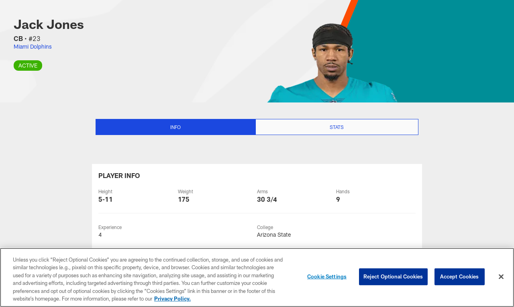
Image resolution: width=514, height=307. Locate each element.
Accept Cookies (459, 276)
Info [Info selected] (175, 127)
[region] (257, 277)
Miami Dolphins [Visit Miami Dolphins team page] (33, 46)
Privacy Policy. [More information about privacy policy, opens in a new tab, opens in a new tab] (172, 298)
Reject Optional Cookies (393, 276)
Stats (337, 127)
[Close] (501, 277)
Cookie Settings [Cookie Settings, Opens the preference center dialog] (327, 276)
